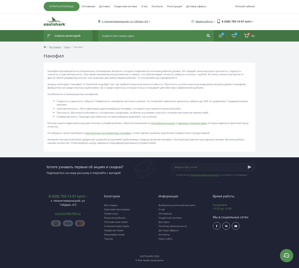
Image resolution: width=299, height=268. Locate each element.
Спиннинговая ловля (116, 226)
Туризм (108, 238)
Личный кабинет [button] (245, 6)
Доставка (104, 6)
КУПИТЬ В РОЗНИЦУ (61, 6)
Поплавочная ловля (116, 222)
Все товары (55, 47)
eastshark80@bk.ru (68, 213)
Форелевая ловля (114, 234)
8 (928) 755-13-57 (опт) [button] (68, 196)
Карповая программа (117, 209)
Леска (67, 47)
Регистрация (174, 6)
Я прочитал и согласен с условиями (211, 174)
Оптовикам (88, 6)
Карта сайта (165, 238)
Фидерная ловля (113, 230)
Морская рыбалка (114, 217)
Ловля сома (111, 213)
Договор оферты (196, 6)
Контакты (157, 6)
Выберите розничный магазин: (177, 205)
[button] (125, 21)
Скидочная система (125, 6)
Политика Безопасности (204, 175)
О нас (144, 6)
